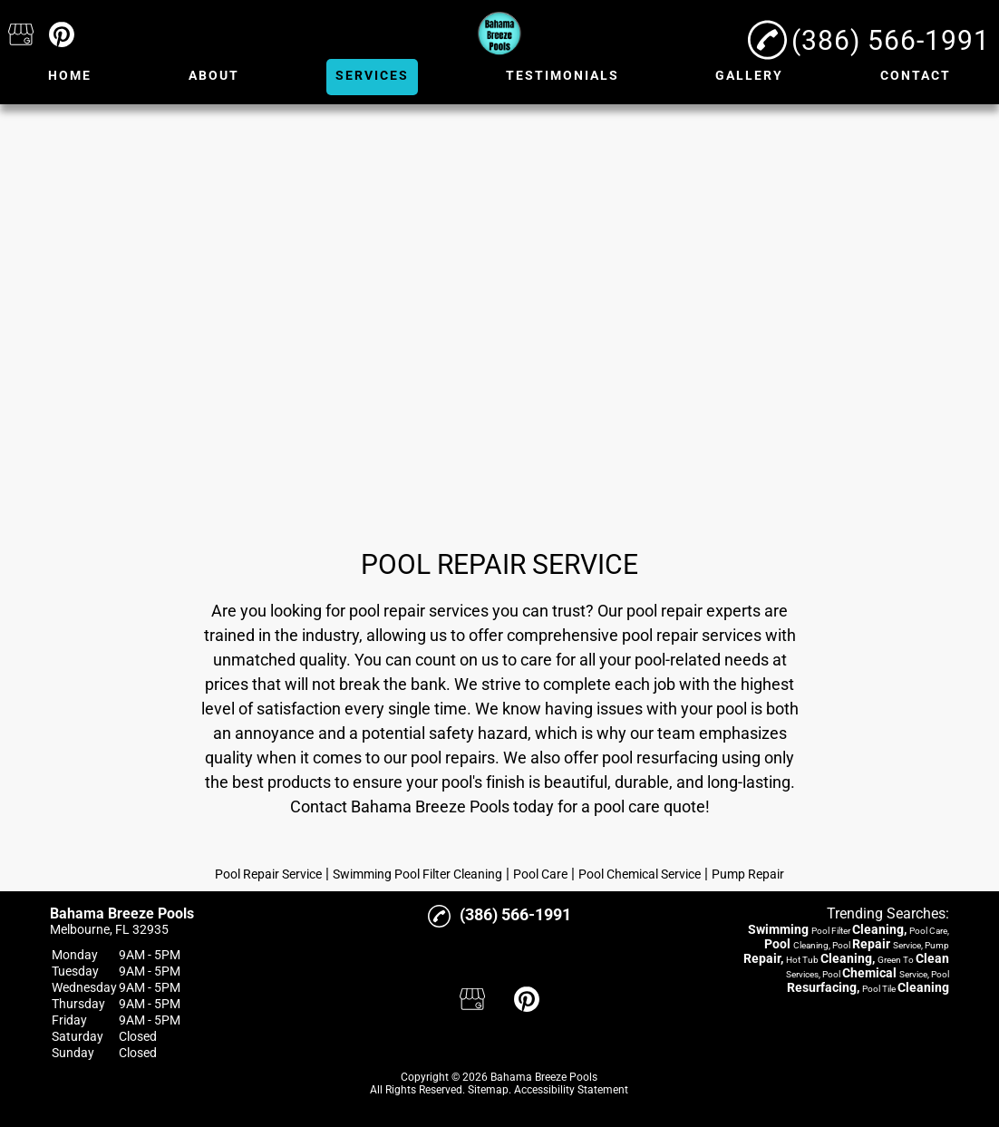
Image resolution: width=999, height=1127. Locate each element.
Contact (915, 75)
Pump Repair (748, 874)
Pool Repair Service (268, 874)
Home (70, 75)
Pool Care (540, 874)
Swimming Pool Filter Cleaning (417, 874)
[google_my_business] (21, 36)
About (214, 75)
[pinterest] (61, 36)
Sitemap (488, 1089)
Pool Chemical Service (639, 874)
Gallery (749, 75)
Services (372, 75)
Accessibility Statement (571, 1089)
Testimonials (562, 75)
